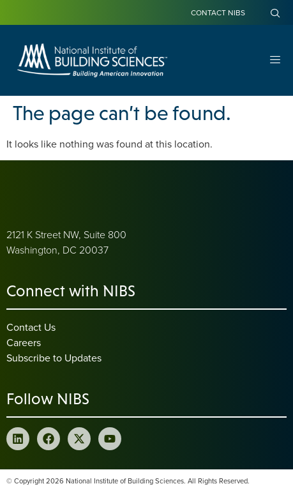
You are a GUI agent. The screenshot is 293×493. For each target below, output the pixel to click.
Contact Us (31, 327)
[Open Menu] (275, 60)
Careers (23, 342)
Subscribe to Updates (53, 358)
